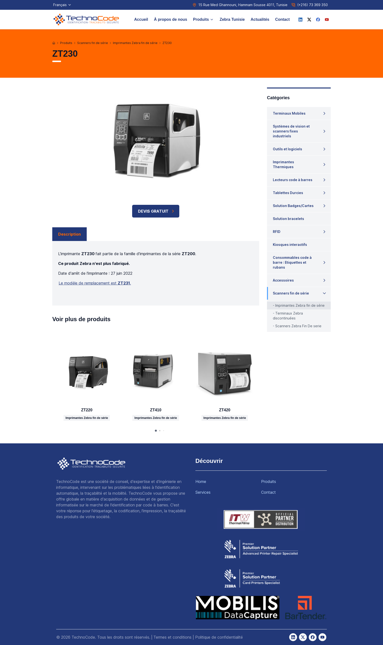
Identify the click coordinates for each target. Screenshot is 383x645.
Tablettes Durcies (288, 193)
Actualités (260, 19)
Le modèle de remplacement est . (95, 283)
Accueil (141, 19)
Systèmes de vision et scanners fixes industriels (291, 131)
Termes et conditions (172, 637)
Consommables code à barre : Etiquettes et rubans (292, 262)
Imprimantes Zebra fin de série (135, 43)
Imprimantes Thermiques (283, 164)
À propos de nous (170, 19)
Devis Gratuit (156, 211)
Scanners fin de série (92, 43)
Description (69, 234)
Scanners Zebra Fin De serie (298, 326)
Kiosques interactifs (290, 244)
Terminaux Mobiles (289, 113)
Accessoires (283, 280)
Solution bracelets (288, 219)
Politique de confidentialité (219, 637)
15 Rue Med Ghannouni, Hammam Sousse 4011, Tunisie (242, 5)
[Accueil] (53, 43)
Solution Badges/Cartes (293, 206)
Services (203, 492)
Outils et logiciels (287, 149)
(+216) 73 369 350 (312, 5)
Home (200, 481)
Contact (282, 19)
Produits (203, 19)
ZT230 (167, 43)
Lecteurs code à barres (292, 180)
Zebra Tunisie (232, 19)
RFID (276, 232)
